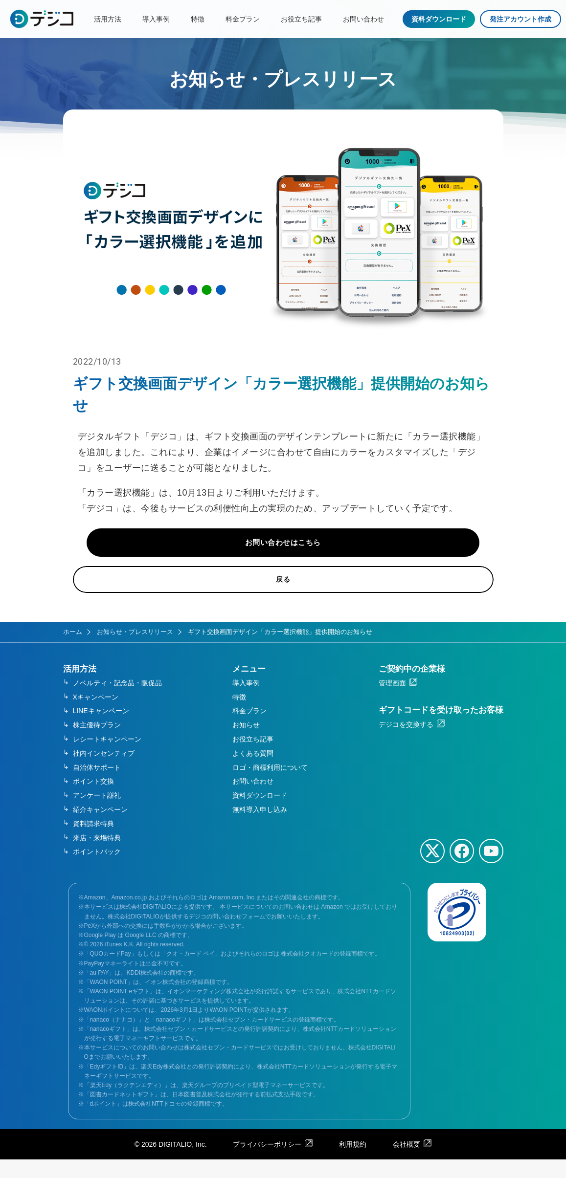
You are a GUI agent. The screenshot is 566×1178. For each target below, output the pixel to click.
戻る (283, 599)
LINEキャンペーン (101, 730)
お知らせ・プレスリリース (135, 650)
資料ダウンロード (438, 19)
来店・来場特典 (97, 856)
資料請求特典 (93, 842)
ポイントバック (97, 870)
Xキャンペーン (95, 716)
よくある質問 (252, 772)
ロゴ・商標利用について (270, 786)
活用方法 (107, 19)
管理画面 (392, 701)
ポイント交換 (93, 800)
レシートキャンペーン (107, 758)
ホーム (72, 650)
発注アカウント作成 (520, 19)
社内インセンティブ (104, 772)
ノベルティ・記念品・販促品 (117, 701)
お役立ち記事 (301, 19)
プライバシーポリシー (267, 1163)
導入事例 (156, 19)
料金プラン (243, 19)
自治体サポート (97, 786)
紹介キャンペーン (100, 828)
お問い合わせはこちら (283, 559)
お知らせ (246, 744)
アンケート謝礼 (97, 814)
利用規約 (352, 1163)
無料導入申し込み (259, 828)
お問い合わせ (363, 19)
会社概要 (406, 1163)
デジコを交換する (406, 743)
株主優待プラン (97, 744)
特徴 (197, 19)
